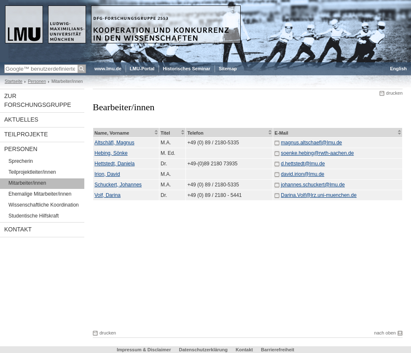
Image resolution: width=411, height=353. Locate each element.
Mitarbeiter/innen (27, 183)
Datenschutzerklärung (203, 349)
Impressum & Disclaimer (144, 349)
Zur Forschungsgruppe (37, 100)
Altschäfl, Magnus (114, 143)
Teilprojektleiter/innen (32, 172)
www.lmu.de (107, 68)
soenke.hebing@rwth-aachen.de (317, 153)
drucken (394, 93)
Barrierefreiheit (277, 349)
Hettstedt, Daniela (114, 164)
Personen (37, 81)
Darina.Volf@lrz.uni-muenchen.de (319, 195)
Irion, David (107, 174)
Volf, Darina (107, 195)
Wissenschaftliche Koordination (43, 205)
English (398, 68)
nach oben (385, 332)
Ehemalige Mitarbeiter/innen (39, 194)
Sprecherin (20, 161)
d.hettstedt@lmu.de (303, 164)
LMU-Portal (142, 68)
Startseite (13, 81)
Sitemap (228, 68)
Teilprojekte (26, 134)
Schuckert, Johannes (118, 185)
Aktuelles (21, 119)
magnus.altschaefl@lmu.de (311, 143)
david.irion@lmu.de (302, 174)
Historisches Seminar (186, 68)
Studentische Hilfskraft (33, 216)
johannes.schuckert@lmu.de (313, 185)
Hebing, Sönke (111, 153)
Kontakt (18, 229)
